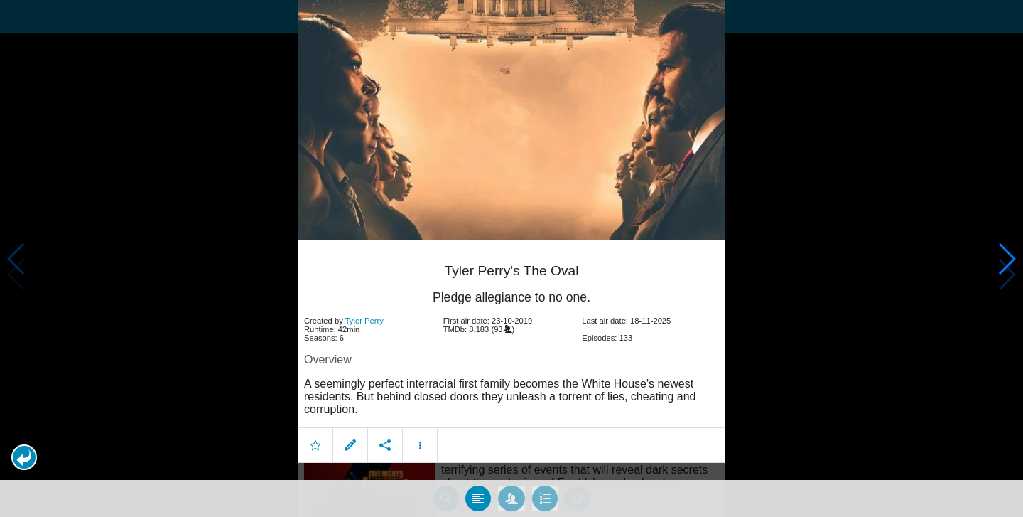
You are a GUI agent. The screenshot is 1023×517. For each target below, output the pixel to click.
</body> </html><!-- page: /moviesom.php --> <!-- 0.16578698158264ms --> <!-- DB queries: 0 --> (511, 258)
